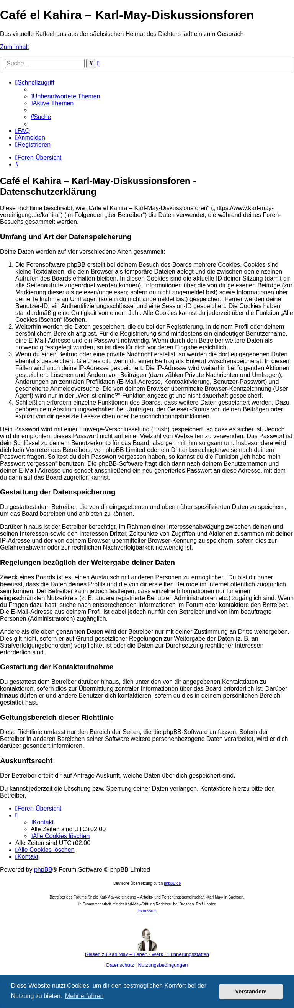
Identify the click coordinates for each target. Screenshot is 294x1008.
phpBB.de (172, 883)
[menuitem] (65, 96)
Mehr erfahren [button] (84, 996)
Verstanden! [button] (251, 991)
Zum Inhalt (14, 47)
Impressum (146, 911)
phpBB (43, 869)
